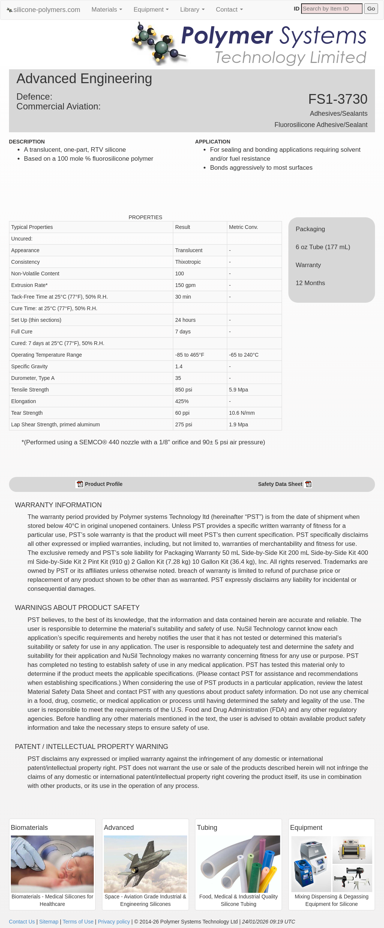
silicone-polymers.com (43, 10)
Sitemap (48, 922)
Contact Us (22, 922)
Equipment (153, 11)
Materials (109, 11)
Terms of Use (78, 922)
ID (297, 8)
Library (194, 11)
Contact (231, 11)
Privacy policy (114, 922)
